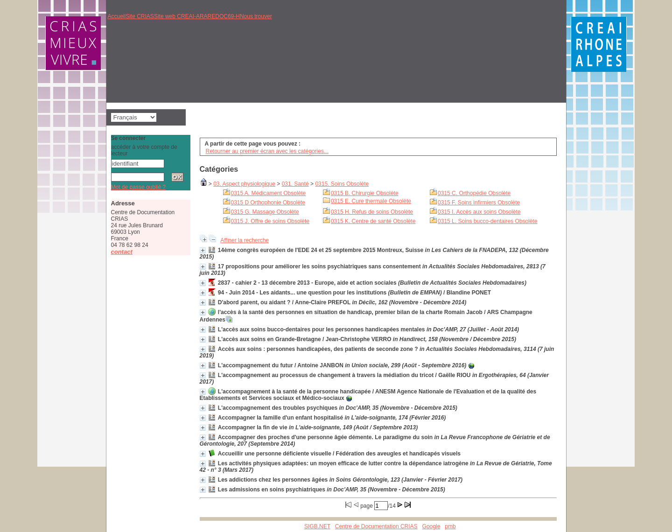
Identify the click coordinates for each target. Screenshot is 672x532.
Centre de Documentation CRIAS (376, 526)
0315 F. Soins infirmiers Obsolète (479, 202)
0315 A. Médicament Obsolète (268, 193)
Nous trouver (256, 16)
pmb (450, 526)
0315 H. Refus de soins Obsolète (372, 212)
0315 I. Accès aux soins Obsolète (479, 212)
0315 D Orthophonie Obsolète (268, 202)
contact (122, 251)
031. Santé (295, 184)
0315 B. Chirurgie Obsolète (365, 193)
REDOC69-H (224, 16)
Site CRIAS (140, 16)
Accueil (117, 16)
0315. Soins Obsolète (342, 184)
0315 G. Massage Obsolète (265, 212)
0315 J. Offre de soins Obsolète (270, 221)
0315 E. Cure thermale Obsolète (371, 201)
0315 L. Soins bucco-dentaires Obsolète (487, 221)
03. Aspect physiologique (244, 184)
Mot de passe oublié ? (138, 187)
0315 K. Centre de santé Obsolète (373, 221)
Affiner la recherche (244, 240)
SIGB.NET (317, 526)
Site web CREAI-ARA (181, 16)
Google (431, 526)
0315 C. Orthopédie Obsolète (474, 193)
